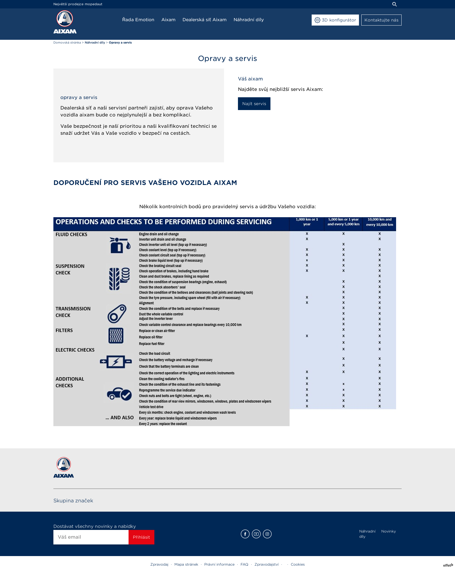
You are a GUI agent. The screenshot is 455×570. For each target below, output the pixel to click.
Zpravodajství (266, 564)
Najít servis (254, 103)
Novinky (388, 531)
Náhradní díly (367, 534)
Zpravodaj (159, 564)
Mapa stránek (186, 564)
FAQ (244, 564)
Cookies (298, 564)
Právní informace (219, 564)
